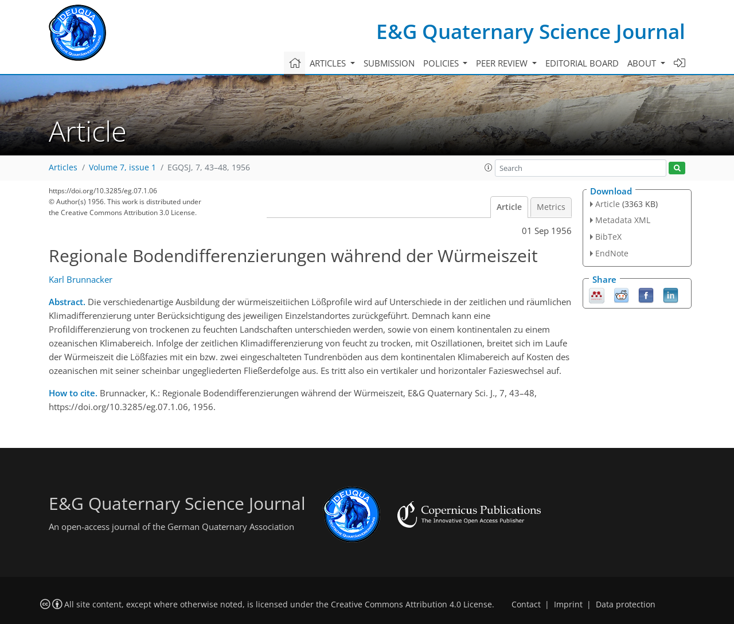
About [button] (642, 63)
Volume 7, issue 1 (122, 167)
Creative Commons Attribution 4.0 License (411, 604)
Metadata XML (622, 219)
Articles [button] (329, 63)
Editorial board (582, 63)
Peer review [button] (503, 63)
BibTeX (608, 236)
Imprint (568, 604)
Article (509, 207)
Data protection (625, 604)
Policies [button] (442, 63)
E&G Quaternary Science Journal (530, 31)
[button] (489, 167)
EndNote (611, 253)
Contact (526, 604)
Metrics (551, 207)
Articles (63, 167)
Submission (389, 63)
